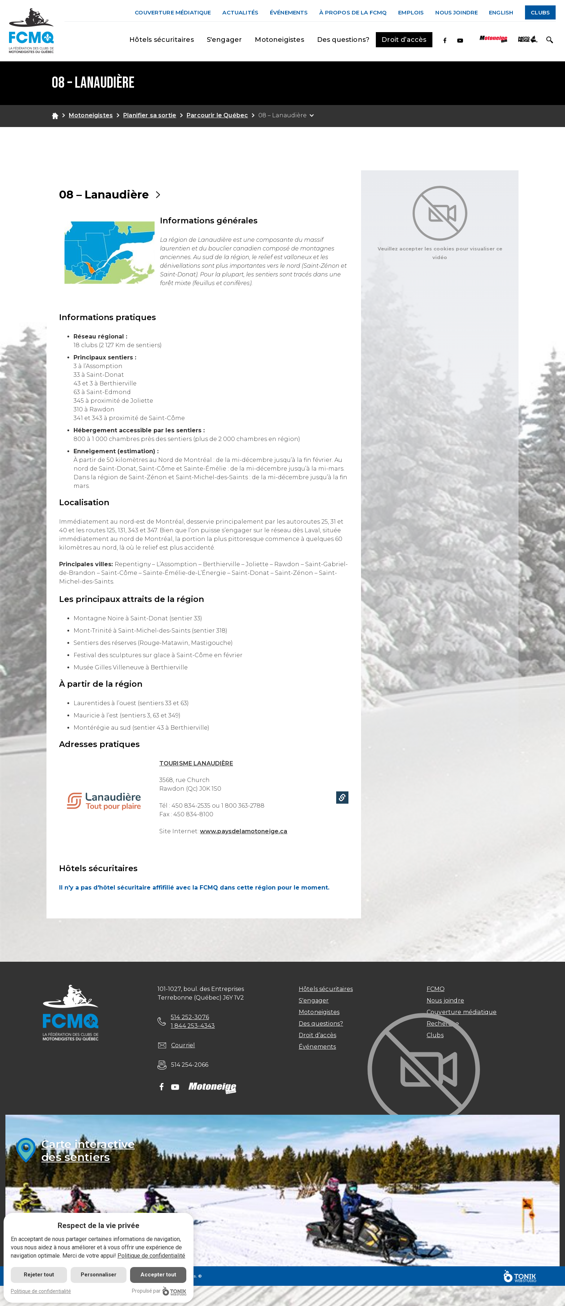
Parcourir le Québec (217, 115)
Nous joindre (456, 12)
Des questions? (343, 40)
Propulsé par (159, 1291)
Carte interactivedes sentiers (88, 1151)
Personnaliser (98, 1274)
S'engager (224, 40)
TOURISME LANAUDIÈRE (196, 763)
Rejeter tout (39, 1274)
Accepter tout (158, 1274)
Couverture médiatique (173, 12)
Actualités (240, 12)
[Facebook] (445, 41)
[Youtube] (460, 41)
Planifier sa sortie (149, 115)
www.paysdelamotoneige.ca (244, 831)
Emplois (411, 12)
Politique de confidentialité (151, 1255)
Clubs (540, 12)
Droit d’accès (404, 40)
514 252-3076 (190, 1017)
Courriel (183, 1045)
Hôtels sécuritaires (161, 40)
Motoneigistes (279, 40)
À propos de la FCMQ (353, 12)
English (501, 12)
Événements (289, 12)
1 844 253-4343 (193, 1025)
